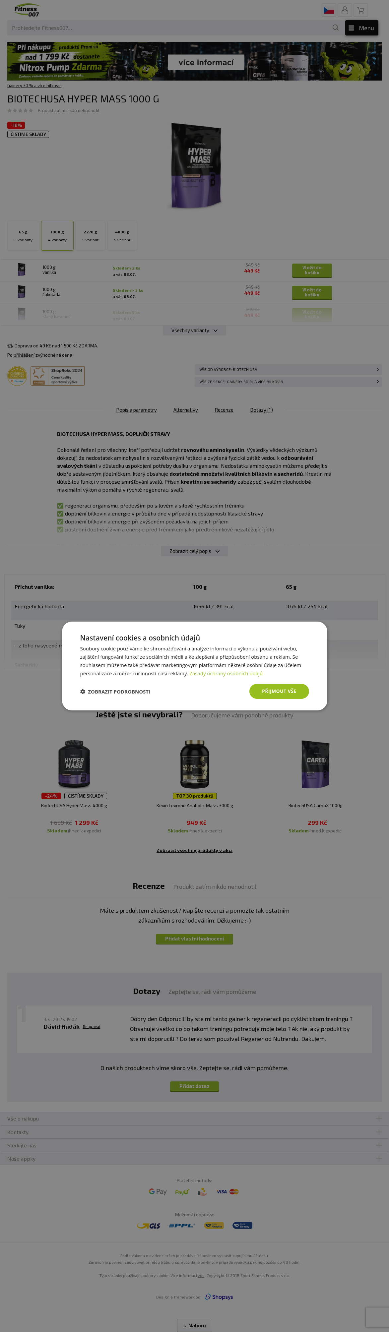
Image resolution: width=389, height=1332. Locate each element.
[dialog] (194, 666)
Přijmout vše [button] (279, 691)
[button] (115, 692)
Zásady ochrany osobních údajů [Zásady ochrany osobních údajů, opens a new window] (226, 673)
